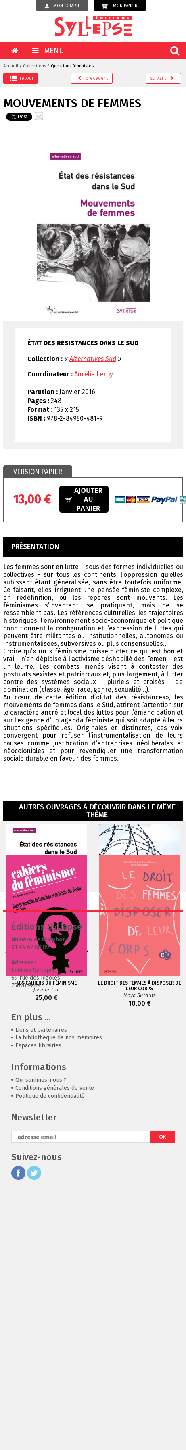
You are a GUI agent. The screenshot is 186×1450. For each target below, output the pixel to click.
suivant (162, 78)
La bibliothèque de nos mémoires (58, 1246)
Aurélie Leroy (93, 374)
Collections (34, 66)
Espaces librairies (38, 1254)
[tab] (37, 471)
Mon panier (120, 6)
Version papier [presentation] (37, 472)
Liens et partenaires (41, 1238)
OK (162, 1345)
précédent (93, 78)
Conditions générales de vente (54, 1297)
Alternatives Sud (92, 359)
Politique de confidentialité (50, 1305)
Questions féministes (72, 66)
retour (21, 78)
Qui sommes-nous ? (41, 1288)
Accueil (10, 66)
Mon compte (62, 6)
